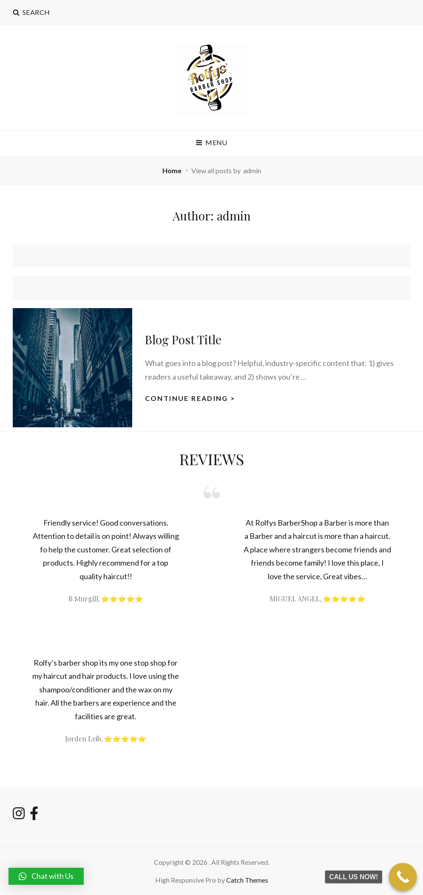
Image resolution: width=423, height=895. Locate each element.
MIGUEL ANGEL (295, 598)
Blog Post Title (183, 339)
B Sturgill (83, 598)
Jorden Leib (83, 738)
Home (172, 170)
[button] (46, 876)
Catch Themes (247, 880)
